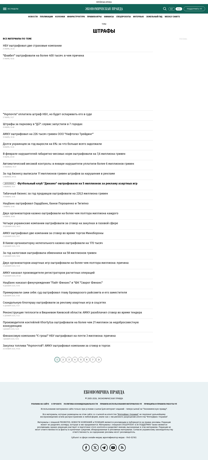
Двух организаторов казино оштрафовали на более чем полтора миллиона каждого (60, 213)
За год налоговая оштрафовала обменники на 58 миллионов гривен (50, 253)
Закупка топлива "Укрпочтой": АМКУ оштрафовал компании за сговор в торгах (56, 345)
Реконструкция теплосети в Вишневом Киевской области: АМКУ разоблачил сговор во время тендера (72, 312)
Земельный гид (154, 16)
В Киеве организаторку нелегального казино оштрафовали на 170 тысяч (53, 243)
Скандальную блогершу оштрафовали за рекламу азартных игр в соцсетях (54, 302)
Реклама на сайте (40, 404)
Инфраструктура (76, 16)
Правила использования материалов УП (121, 404)
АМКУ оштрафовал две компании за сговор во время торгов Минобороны (53, 233)
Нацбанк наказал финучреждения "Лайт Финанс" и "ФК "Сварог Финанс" (53, 282)
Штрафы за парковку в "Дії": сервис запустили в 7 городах (42, 124)
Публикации (46, 16)
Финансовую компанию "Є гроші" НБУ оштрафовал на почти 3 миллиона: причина (59, 335)
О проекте (56, 404)
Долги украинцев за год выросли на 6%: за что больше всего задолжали (52, 144)
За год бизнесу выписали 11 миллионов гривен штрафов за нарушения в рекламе (59, 173)
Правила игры (94, 16)
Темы (104, 24)
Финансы (109, 16)
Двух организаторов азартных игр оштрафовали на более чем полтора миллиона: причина (66, 262)
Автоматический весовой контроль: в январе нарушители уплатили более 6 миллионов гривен (68, 163)
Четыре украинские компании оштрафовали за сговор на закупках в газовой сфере (60, 223)
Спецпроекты (123, 16)
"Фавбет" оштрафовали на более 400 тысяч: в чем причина (43, 55)
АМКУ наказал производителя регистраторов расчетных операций (49, 272)
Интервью (138, 16)
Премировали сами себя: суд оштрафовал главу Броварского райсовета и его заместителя (65, 292)
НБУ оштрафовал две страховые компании (32, 45)
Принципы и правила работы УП (160, 404)
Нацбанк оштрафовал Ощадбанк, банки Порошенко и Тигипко (46, 203)
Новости (33, 16)
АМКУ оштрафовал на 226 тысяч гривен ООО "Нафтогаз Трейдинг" (48, 134)
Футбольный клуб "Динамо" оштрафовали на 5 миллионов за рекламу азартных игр (70, 183)
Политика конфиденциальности (81, 404)
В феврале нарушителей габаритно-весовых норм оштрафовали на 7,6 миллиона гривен (64, 153)
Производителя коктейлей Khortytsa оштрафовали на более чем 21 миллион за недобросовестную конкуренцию (71, 324)
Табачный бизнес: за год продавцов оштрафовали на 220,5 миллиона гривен (55, 193)
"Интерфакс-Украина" (127, 414)
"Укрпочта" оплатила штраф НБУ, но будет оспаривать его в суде (47, 114)
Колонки (60, 16)
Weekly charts (172, 16)
